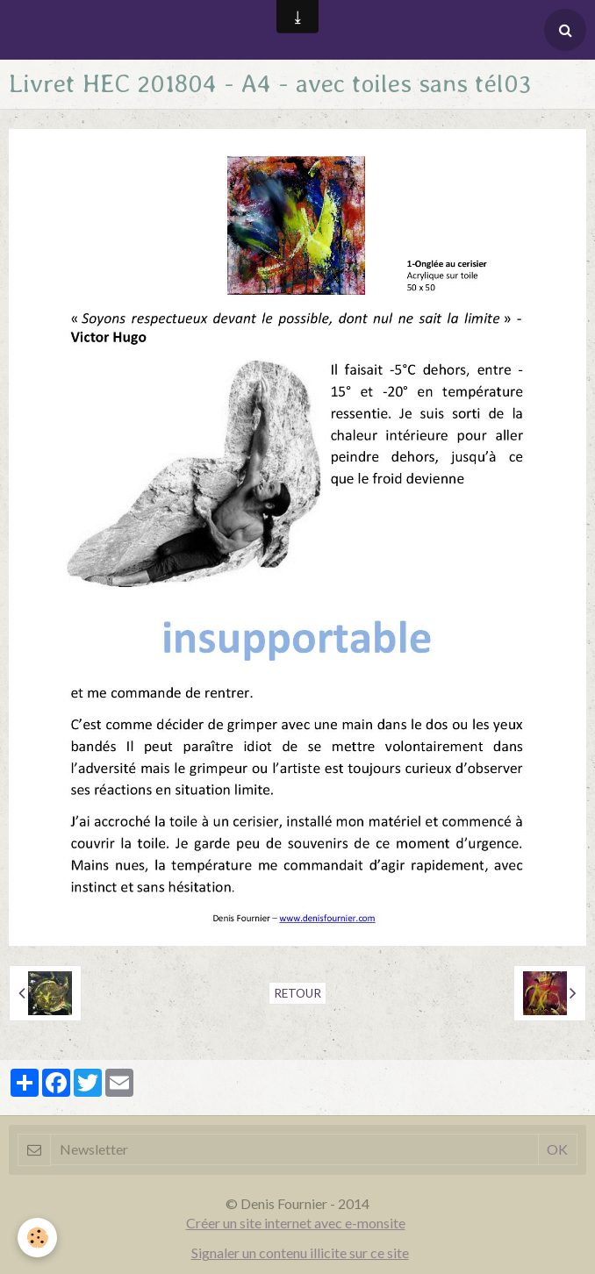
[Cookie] (37, 1237)
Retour (297, 993)
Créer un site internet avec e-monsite (295, 1222)
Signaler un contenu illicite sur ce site (300, 1252)
